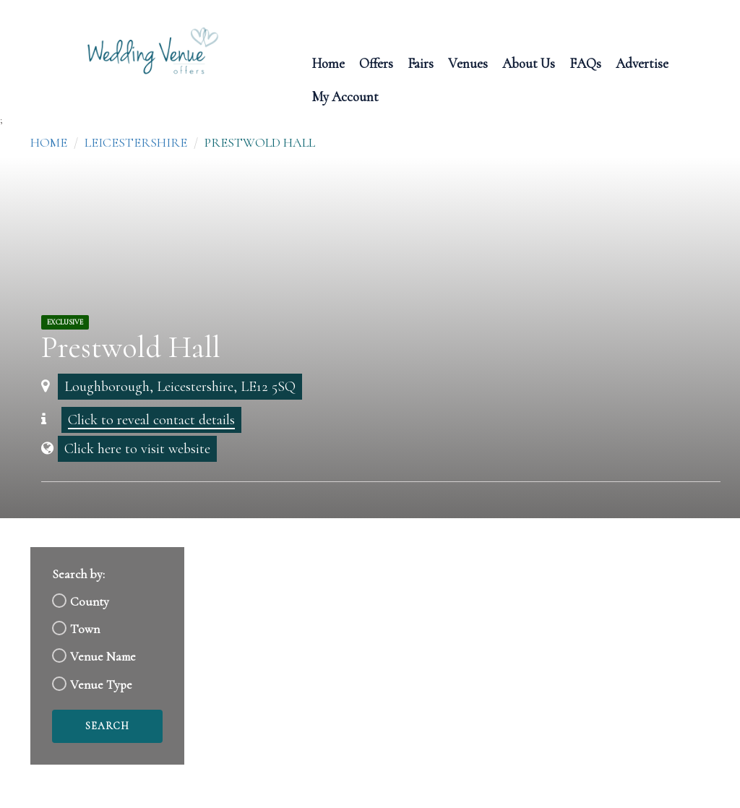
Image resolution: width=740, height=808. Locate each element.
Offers (376, 62)
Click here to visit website (137, 448)
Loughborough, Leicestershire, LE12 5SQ (180, 386)
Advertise (642, 62)
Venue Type (101, 684)
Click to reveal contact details (151, 420)
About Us (528, 62)
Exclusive (65, 322)
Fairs (421, 62)
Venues (468, 62)
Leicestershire (136, 142)
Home (328, 62)
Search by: (78, 574)
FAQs (585, 62)
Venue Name (103, 656)
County (89, 601)
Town (85, 629)
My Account (345, 95)
